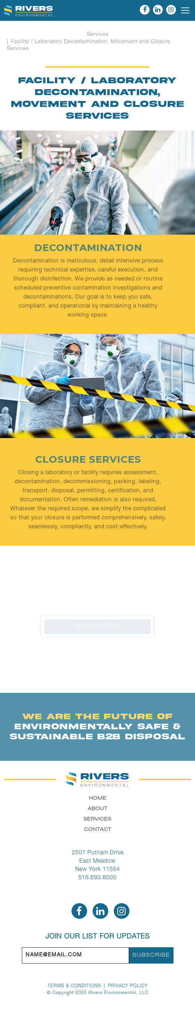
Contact (97, 829)
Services (98, 34)
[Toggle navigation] (185, 10)
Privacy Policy (128, 986)
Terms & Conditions (74, 986)
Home (98, 798)
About (98, 809)
